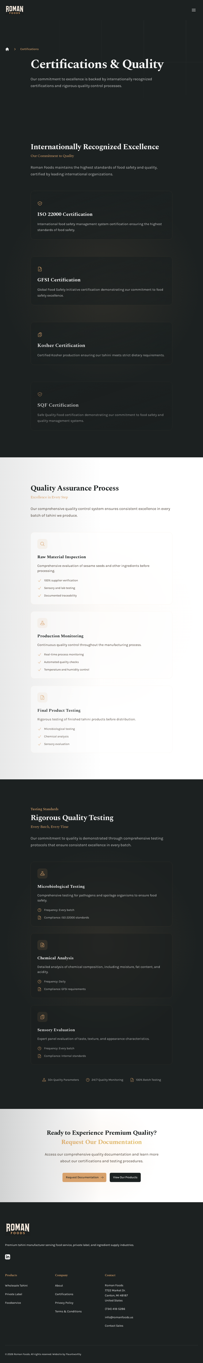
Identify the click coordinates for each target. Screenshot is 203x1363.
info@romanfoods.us (119, 1317)
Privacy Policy (64, 1303)
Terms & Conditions (68, 1311)
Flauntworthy (73, 1354)
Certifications (29, 49)
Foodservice (13, 1303)
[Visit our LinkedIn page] (7, 1256)
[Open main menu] (193, 10)
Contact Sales (114, 1325)
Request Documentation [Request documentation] (85, 1177)
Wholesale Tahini (16, 1285)
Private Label (13, 1294)
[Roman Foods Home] (14, 10)
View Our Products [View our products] (125, 1177)
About (59, 1285)
